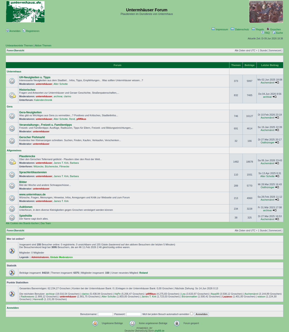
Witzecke (38, 166)
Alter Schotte (61, 84)
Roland (143, 272)
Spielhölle (25, 215)
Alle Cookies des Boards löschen (22, 223)
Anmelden (13, 31)
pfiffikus (81, 119)
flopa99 (215, 293)
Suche (278, 32)
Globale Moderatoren (61, 257)
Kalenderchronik (43, 100)
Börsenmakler (189, 296)
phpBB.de (159, 331)
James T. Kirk (61, 162)
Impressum (220, 29)
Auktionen (26, 207)
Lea (183, 293)
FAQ (265, 32)
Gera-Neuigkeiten (30, 112)
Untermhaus (14, 71)
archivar (58, 96)
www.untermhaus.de (32, 194)
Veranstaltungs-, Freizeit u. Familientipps (45, 124)
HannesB (38, 299)
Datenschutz (240, 29)
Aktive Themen (43, 45)
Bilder (23, 182)
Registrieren (31, 31)
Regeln (258, 29)
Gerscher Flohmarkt (32, 137)
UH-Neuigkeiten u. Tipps (34, 77)
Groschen (274, 29)
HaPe (117, 293)
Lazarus (227, 296)
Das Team (46, 223)
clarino (67, 96)
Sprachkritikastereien (33, 172)
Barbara (74, 162)
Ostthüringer (267, 142)
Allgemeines (14, 150)
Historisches (27, 89)
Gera (9, 106)
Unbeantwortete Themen (19, 45)
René (72, 119)
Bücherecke (51, 166)
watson (261, 296)
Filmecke (64, 166)
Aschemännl (267, 82)
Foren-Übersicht (15, 50)
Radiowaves (27, 296)
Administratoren (40, 257)
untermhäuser (44, 84)
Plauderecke (27, 156)
